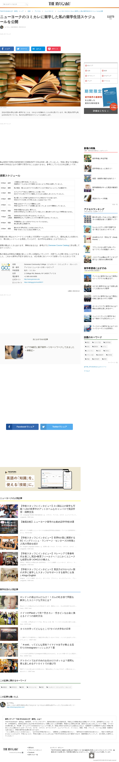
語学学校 (107, 342)
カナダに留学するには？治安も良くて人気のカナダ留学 (105, 287)
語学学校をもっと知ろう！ (102, 168)
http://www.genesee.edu (32, 279)
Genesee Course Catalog (58, 245)
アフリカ (106, 81)
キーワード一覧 (113, 362)
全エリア (89, 66)
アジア (88, 81)
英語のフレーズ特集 (100, 198)
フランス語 (89, 355)
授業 (22, 687)
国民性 (95, 346)
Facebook (31, 752)
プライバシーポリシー (35, 750)
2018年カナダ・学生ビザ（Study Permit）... (104, 238)
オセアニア (106, 76)
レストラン (89, 351)
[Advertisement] (40, 394)
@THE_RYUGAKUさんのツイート (95, 367)
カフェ (103, 346)
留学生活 (13, 687)
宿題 (41, 687)
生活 (98, 351)
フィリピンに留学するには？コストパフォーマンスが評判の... (105, 327)
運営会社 (31, 747)
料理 (104, 359)
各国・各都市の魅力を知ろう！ (104, 178)
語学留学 (95, 359)
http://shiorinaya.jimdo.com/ (15, 707)
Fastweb (4, 107)
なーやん (10, 703)
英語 (87, 342)
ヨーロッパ (90, 76)
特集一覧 (115, 204)
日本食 (109, 355)
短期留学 (99, 355)
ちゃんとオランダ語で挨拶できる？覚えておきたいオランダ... (104, 228)
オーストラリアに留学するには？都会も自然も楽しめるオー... (105, 307)
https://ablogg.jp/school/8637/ (33, 282)
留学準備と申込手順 (100, 158)
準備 (87, 359)
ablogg (20, 752)
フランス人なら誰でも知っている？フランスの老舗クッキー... (104, 248)
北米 (87, 71)
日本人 (106, 351)
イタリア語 (96, 342)
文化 (87, 346)
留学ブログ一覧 (33, 754)
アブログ (87, 371)
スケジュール (31, 687)
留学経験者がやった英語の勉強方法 (105, 188)
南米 (104, 71)
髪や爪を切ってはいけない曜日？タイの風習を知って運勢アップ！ (105, 218)
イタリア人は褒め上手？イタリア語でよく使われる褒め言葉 (105, 258)
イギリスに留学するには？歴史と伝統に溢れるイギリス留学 (105, 297)
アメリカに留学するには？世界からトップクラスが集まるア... (105, 277)
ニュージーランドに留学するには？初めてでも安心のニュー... (104, 317)
